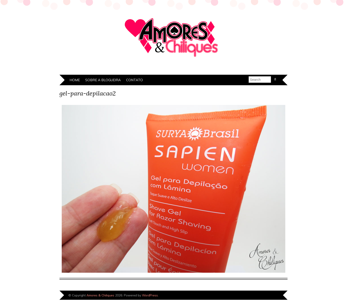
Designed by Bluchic (272, 295)
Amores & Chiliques (100, 295)
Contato (134, 80)
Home (75, 80)
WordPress (150, 295)
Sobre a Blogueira (103, 80)
